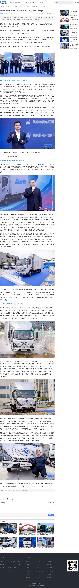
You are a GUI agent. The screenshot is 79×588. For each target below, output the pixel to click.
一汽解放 (28, 564)
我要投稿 (2, 571)
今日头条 (10, 561)
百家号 (19, 561)
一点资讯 (14, 567)
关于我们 (2, 561)
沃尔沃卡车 (38, 561)
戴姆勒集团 (49, 567)
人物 (33, 6)
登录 (76, 2)
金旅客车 (28, 561)
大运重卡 (28, 577)
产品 (16, 6)
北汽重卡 (49, 577)
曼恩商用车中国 (39, 571)
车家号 (9, 564)
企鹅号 (9, 567)
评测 (20, 6)
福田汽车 (38, 574)
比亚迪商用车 (50, 571)
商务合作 (2, 567)
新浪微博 (10, 571)
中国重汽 (28, 567)
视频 (36, 6)
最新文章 (2, 6)
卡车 (2, 494)
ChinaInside (42, 6)
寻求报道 (41, 2)
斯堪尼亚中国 (29, 571)
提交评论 (51, 514)
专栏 (29, 2)
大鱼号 (14, 561)
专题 (33, 2)
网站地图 (15, 571)
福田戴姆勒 (49, 561)
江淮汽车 (38, 567)
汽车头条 (14, 564)
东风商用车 (38, 564)
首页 (26, 2)
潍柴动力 (49, 564)
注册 (78, 2)
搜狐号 (19, 564)
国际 (28, 6)
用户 (25, 6)
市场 (8, 6)
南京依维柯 (28, 574)
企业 (11, 6)
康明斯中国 (49, 574)
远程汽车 (38, 577)
